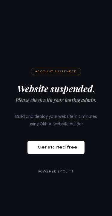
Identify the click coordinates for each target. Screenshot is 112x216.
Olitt (68, 171)
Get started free (57, 147)
